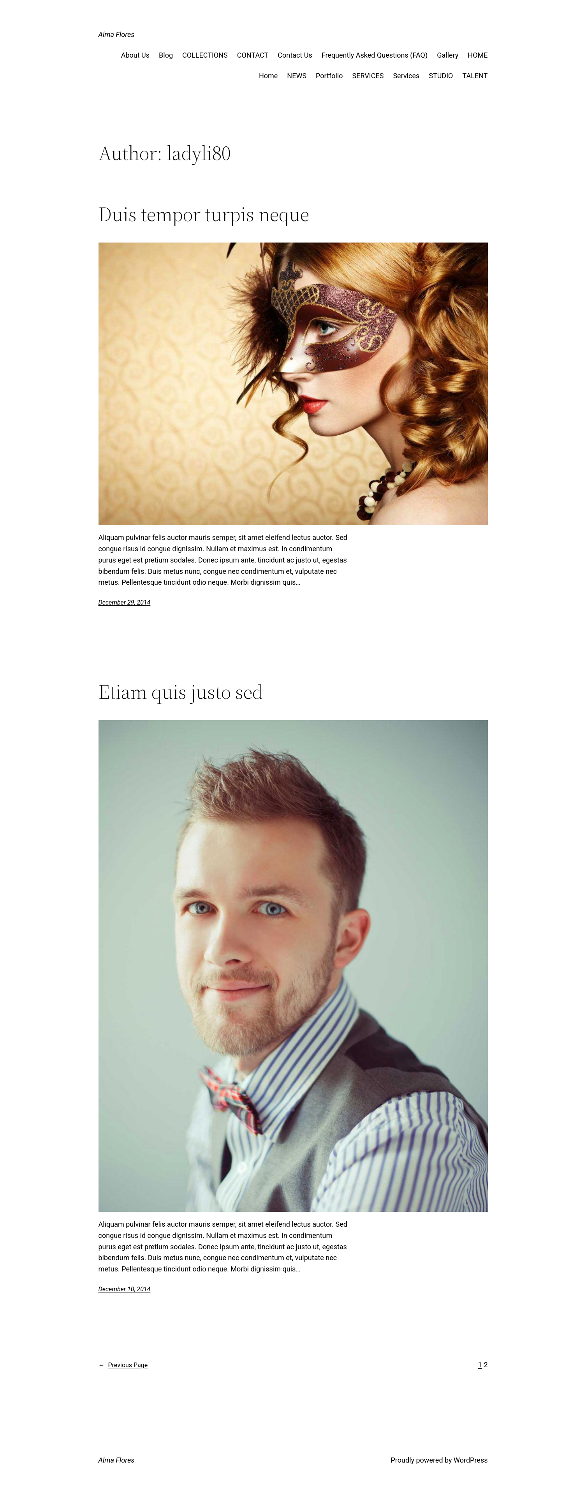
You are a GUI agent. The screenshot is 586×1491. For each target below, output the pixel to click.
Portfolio (329, 76)
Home (268, 76)
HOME (477, 55)
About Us (135, 55)
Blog (166, 55)
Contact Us (295, 55)
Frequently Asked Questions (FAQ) (375, 55)
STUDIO (441, 76)
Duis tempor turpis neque (204, 214)
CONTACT (253, 55)
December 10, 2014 (125, 1289)
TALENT (474, 76)
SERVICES (368, 76)
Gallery (447, 55)
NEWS (296, 76)
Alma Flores (117, 34)
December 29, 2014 (125, 602)
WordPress (470, 1460)
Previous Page (123, 1365)
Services (406, 76)
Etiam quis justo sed (181, 691)
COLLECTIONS (205, 55)
